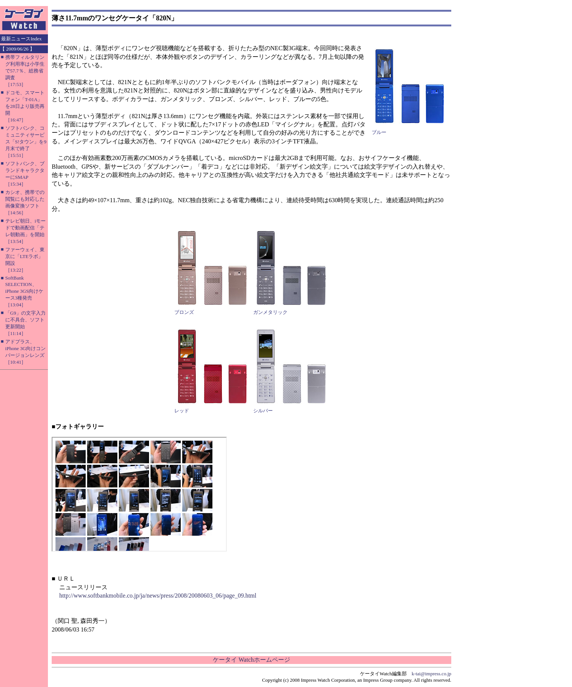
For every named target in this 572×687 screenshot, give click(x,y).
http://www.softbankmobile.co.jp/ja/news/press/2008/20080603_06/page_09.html (157, 595)
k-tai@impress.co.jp (431, 673)
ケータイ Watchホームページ (251, 659)
